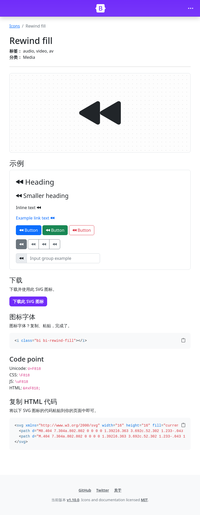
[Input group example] (63, 258)
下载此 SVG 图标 (28, 301)
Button (28, 230)
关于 (117, 490)
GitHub (85, 490)
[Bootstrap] (100, 8)
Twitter (102, 490)
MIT (144, 499)
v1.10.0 (73, 499)
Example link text (35, 218)
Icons (14, 26)
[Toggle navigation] (190, 8)
